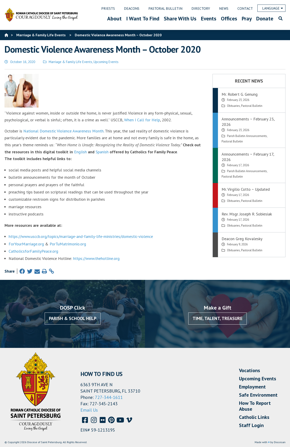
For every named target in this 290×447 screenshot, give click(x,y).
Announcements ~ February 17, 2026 (248, 156)
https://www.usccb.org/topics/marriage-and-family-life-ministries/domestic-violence (81, 236)
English (80, 151)
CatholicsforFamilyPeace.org (33, 251)
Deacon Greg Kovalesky (242, 238)
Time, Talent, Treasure (217, 318)
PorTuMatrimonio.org (68, 244)
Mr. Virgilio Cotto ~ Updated (246, 189)
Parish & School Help (72, 318)
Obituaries (233, 106)
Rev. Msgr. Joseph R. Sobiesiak (247, 214)
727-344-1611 (109, 397)
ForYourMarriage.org (26, 244)
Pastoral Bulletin (251, 106)
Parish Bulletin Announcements (247, 136)
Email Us (89, 410)
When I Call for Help (142, 119)
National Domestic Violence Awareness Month (63, 131)
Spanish (102, 151)
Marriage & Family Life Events (70, 62)
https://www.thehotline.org (96, 258)
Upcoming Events (106, 62)
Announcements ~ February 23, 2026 (248, 121)
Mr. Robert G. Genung (240, 94)
